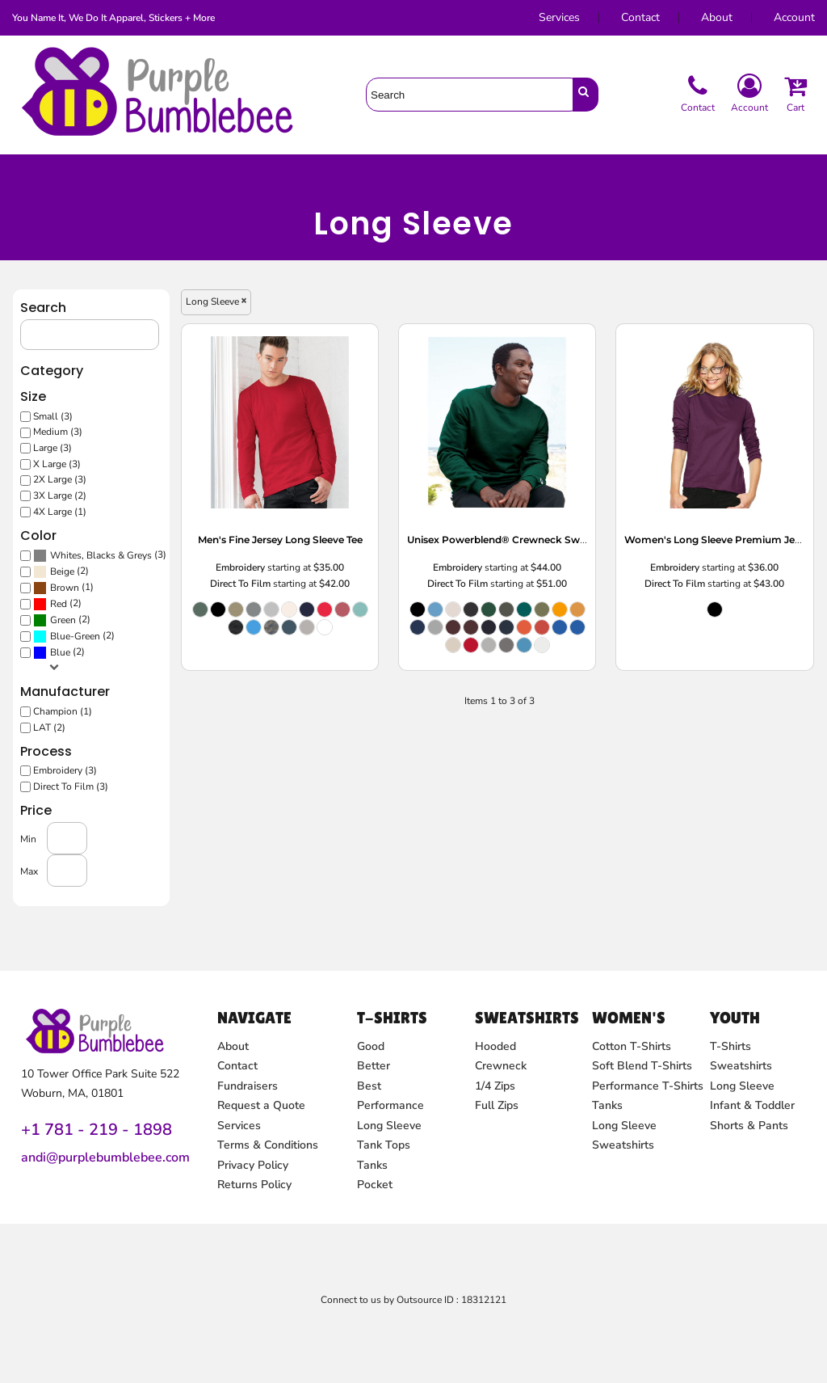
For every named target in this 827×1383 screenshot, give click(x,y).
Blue (82, 649)
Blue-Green (96, 633)
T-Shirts (730, 1046)
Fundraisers (247, 1086)
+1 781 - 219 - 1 (82, 1130)
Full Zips (496, 1105)
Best (369, 1086)
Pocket (375, 1184)
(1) (85, 587)
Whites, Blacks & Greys (120, 557)
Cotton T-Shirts (631, 1046)
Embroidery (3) (86, 759)
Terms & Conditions (267, 1145)
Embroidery (251, 569)
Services (559, 17)
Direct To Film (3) (92, 774)
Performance (390, 1105)
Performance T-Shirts (647, 1086)
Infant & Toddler (752, 1105)
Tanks (372, 1165)
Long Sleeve (389, 1125)
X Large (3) (79, 472)
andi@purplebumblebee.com (105, 1157)
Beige (84, 573)
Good (370, 1046)
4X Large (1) (82, 516)
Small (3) (75, 426)
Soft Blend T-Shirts (642, 1065)
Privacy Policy (252, 1165)
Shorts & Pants (749, 1125)
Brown (86, 587)
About (717, 17)
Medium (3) (80, 442)
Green (85, 618)
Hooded (495, 1046)
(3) (119, 557)
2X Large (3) (82, 486)
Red (81, 603)
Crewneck (501, 1065)
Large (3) (75, 456)
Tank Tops (383, 1145)
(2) (83, 572)
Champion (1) (84, 704)
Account (794, 17)
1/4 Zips (495, 1086)
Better (373, 1065)
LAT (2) (72, 718)
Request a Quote (261, 1105)
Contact (640, 17)
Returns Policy (254, 1184)
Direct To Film (251, 584)
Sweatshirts (623, 1145)
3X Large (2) (82, 501)
